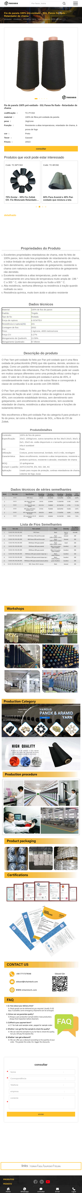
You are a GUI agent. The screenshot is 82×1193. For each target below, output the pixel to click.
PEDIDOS (7, 1184)
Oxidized (20, 19)
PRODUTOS (8, 1179)
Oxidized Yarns (34, 19)
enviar (41, 1114)
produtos (8, 19)
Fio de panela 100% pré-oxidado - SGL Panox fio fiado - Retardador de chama (59, 19)
